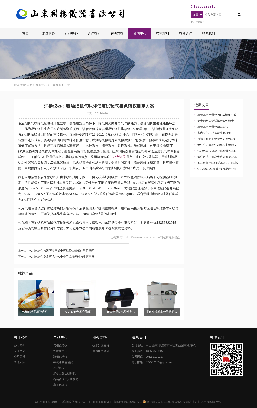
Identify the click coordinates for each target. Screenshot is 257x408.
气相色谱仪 (118, 157)
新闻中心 (140, 33)
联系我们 (208, 33)
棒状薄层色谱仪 (63, 362)
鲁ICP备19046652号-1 (128, 401)
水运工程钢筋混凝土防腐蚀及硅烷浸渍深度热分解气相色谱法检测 (215, 139)
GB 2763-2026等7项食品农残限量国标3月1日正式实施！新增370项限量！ (216, 169)
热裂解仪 (58, 367)
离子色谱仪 (60, 384)
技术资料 (162, 33)
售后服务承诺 (100, 351)
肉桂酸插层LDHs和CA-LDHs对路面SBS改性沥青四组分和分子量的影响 (216, 163)
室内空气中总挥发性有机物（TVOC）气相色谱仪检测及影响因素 (216, 133)
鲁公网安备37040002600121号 (165, 401)
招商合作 (185, 33)
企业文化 (19, 351)
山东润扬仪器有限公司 (72, 401)
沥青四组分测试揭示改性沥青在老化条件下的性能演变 (215, 121)
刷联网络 (215, 401)
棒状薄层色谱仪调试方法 (212, 126)
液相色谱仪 (60, 356)
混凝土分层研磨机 (64, 373)
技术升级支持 (100, 345)
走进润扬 (48, 33)
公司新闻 (55, 85)
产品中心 (71, 33)
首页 (25, 33)
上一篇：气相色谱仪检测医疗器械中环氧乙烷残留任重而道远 (56, 250)
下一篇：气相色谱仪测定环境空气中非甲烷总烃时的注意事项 (56, 256)
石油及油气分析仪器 (66, 379)
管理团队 (19, 362)
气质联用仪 (60, 351)
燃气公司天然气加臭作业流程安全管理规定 (215, 145)
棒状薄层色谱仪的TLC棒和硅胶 (216, 114)
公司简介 (19, 345)
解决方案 (117, 33)
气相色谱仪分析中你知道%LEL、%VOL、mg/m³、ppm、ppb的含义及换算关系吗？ (216, 151)
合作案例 (94, 33)
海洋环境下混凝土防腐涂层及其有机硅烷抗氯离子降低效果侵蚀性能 (215, 157)
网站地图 (191, 401)
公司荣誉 (19, 356)
